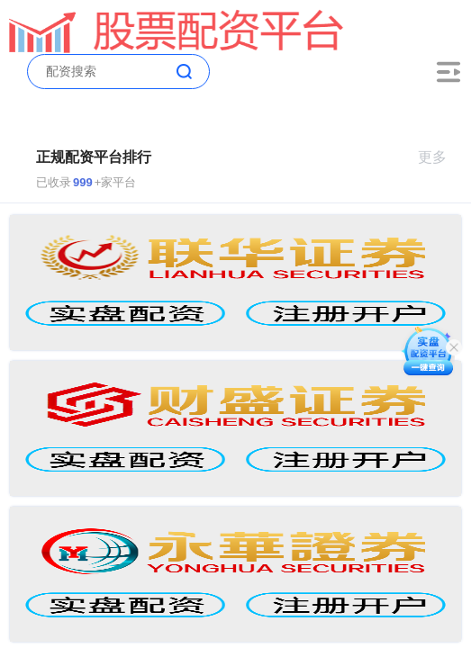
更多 (440, 157)
